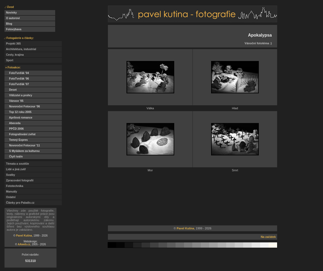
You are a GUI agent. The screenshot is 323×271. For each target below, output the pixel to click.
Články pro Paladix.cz (19, 202)
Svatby (10, 174)
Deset (11, 89)
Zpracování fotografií (19, 180)
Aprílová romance (18, 117)
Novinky (11, 12)
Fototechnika (14, 186)
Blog (8, 23)
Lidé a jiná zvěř (15, 169)
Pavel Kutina (24, 235)
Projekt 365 (13, 43)
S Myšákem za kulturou (22, 151)
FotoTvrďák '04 (17, 73)
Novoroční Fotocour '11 (22, 145)
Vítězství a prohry (18, 95)
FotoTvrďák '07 (17, 84)
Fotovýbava (13, 29)
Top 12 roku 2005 (18, 112)
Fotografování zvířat (20, 134)
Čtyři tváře (14, 156)
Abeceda (12, 123)
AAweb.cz (24, 244)
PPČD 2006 (14, 128)
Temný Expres (16, 139)
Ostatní (10, 197)
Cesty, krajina (14, 54)
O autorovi (12, 18)
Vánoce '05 (14, 100)
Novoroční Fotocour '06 (22, 106)
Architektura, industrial (20, 49)
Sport (9, 60)
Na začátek (268, 236)
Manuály (11, 191)
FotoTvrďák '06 (17, 78)
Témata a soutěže (17, 163)
